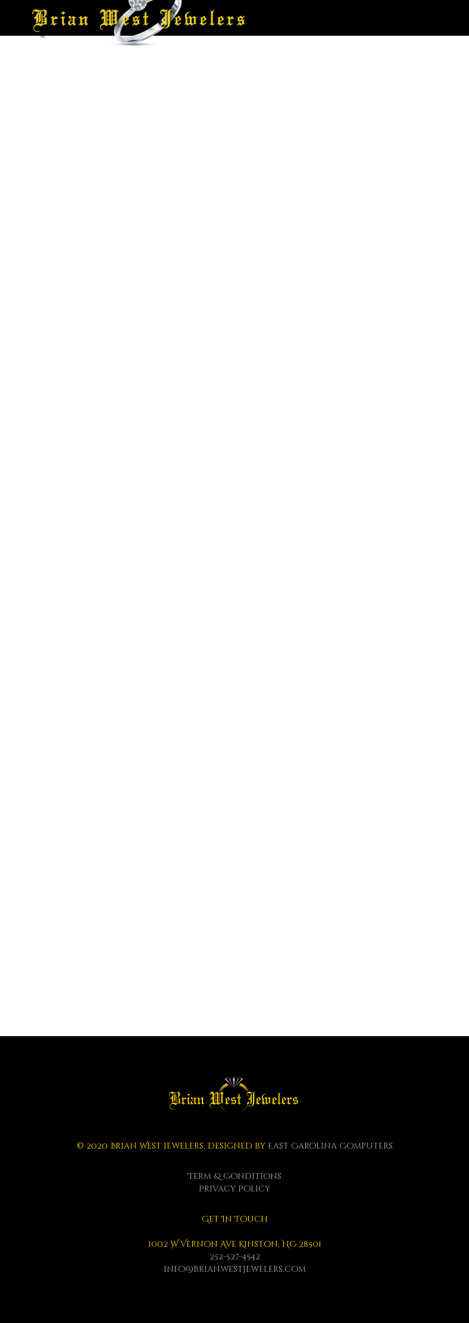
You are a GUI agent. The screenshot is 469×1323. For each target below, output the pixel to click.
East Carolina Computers (330, 1146)
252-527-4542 (235, 1256)
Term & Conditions (235, 1176)
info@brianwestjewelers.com (235, 1269)
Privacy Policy (234, 1188)
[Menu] (432, 30)
